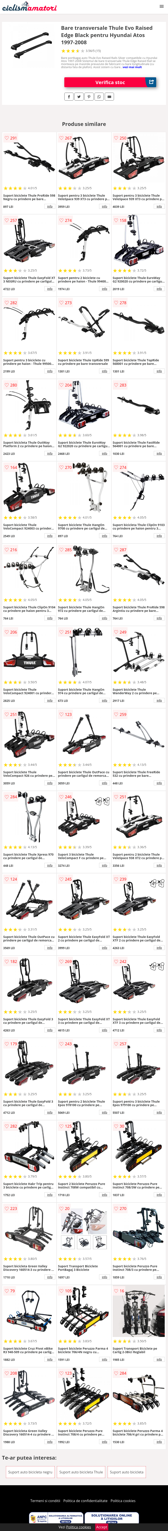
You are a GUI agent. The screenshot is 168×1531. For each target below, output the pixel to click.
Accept (101, 1527)
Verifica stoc (126, 82)
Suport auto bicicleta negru (30, 1472)
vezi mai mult (132, 67)
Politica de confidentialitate (85, 1500)
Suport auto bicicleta (127, 1472)
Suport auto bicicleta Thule (81, 1472)
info (49, 206)
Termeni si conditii (45, 1500)
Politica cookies (123, 1500)
